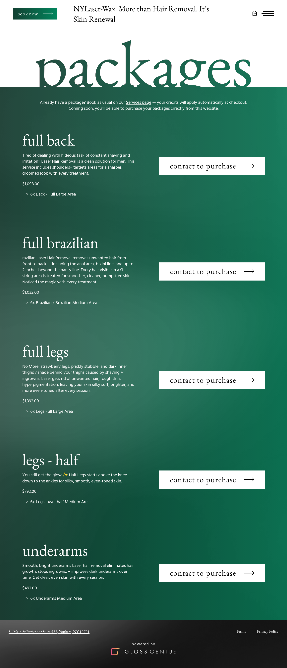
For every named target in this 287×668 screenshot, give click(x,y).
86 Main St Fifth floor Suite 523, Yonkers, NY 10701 (49, 631)
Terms (241, 631)
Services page (138, 102)
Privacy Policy (267, 631)
